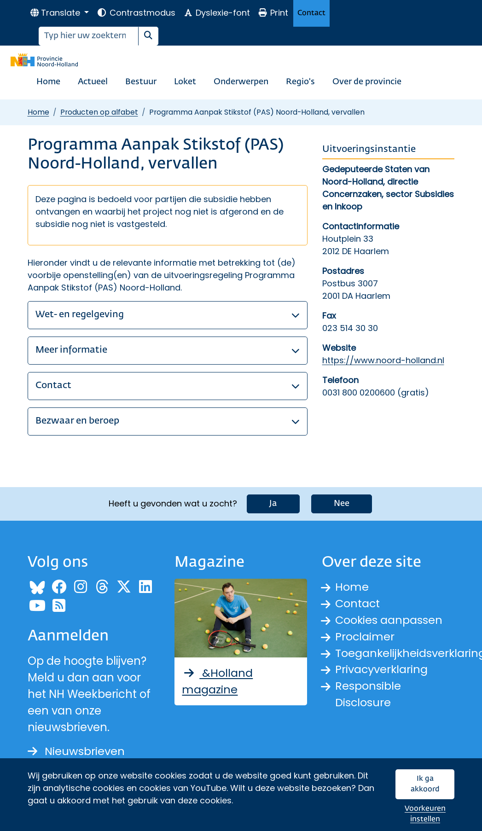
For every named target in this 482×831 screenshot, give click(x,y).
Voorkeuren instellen (425, 814)
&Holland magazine (217, 681)
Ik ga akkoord (425, 784)
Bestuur (141, 82)
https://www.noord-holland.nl (383, 360)
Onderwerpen (241, 82)
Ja (273, 504)
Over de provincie (366, 82)
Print (273, 12)
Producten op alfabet (99, 112)
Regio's (300, 82)
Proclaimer (365, 636)
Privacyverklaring (382, 669)
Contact (311, 13)
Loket (185, 82)
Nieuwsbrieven (76, 751)
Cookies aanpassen (389, 620)
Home (48, 82)
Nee (341, 504)
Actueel (93, 82)
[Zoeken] (89, 36)
